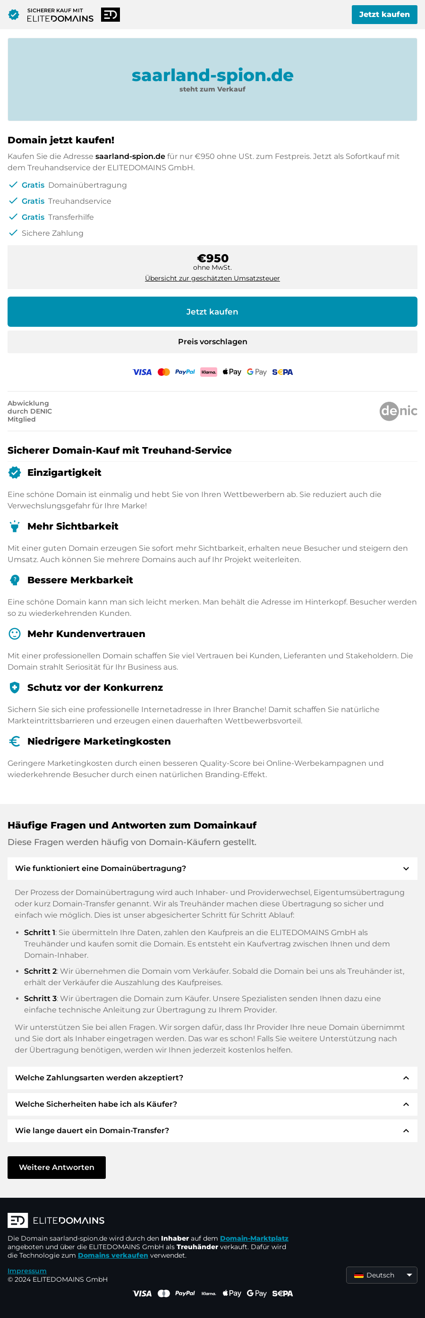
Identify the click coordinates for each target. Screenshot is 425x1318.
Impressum (27, 1271)
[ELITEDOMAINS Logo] (149, 1221)
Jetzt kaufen (384, 14)
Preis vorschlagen (212, 341)
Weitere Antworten (56, 1167)
